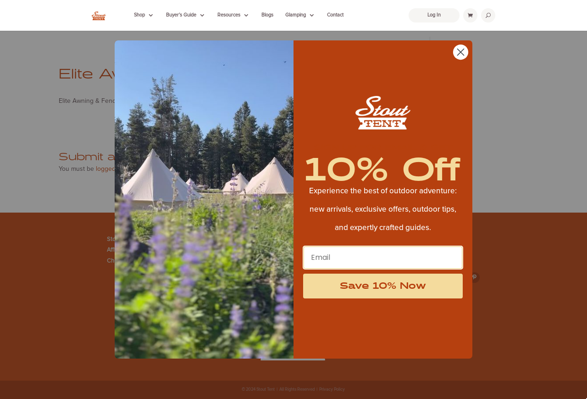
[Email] (383, 257)
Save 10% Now (383, 286)
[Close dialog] (461, 52)
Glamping (295, 15)
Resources (228, 15)
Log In (434, 15)
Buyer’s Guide (181, 15)
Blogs (267, 15)
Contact (335, 15)
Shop (139, 15)
